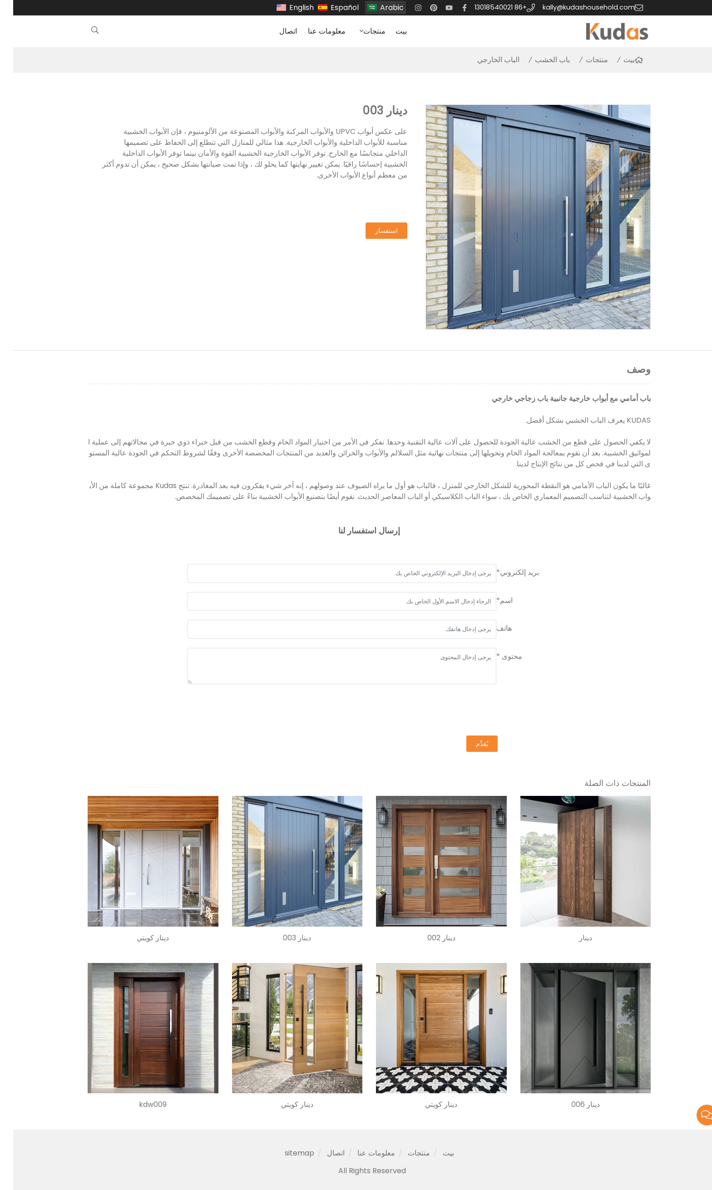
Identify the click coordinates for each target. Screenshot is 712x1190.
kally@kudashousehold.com (575, 7)
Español (331, 7)
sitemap (286, 1153)
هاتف (491, 628)
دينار (572, 938)
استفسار (373, 230)
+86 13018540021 (487, 7)
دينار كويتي (140, 938)
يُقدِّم (469, 743)
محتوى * (496, 656)
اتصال (275, 31)
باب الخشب (539, 59)
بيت (388, 31)
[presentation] (469, 711)
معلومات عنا (313, 31)
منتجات (361, 31)
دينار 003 (284, 938)
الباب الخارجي (485, 59)
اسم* (491, 600)
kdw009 (139, 1104)
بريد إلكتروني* (504, 572)
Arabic (379, 7)
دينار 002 (428, 938)
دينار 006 (572, 1104)
